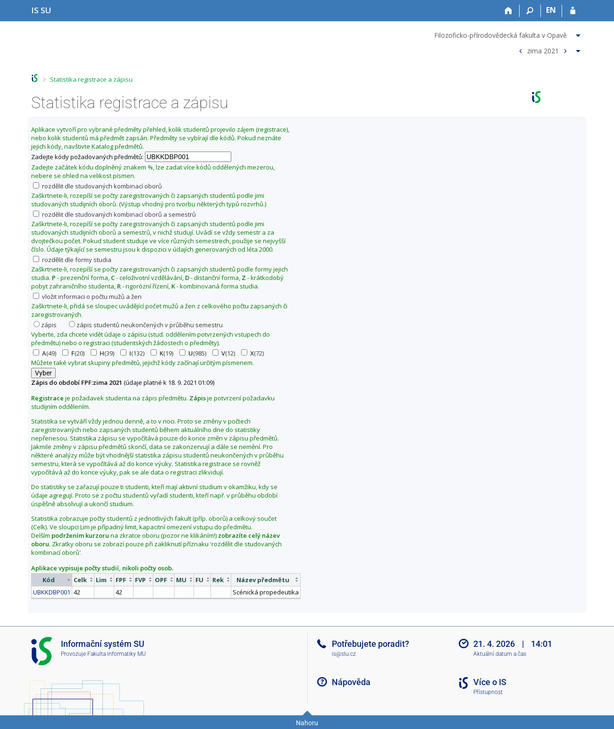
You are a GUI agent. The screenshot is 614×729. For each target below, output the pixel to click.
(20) (73, 353)
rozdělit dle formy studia (72, 259)
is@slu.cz (344, 654)
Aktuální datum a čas (499, 654)
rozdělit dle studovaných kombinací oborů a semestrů (114, 214)
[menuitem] (508, 33)
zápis (45, 325)
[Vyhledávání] (530, 11)
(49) (44, 353)
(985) (192, 353)
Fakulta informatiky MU (116, 654)
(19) (162, 353)
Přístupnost (488, 692)
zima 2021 (543, 50)
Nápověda (351, 682)
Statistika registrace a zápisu (91, 79)
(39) (102, 353)
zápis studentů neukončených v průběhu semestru (146, 325)
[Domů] (509, 11)
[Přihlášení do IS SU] (572, 11)
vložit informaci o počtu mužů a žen (87, 296)
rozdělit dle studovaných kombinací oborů (97, 186)
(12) (223, 353)
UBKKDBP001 (51, 592)
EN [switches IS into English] (551, 10)
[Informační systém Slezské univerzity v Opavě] (41, 10)
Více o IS (489, 682)
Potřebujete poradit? (370, 644)
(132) (132, 353)
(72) (252, 353)
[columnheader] (51, 579)
